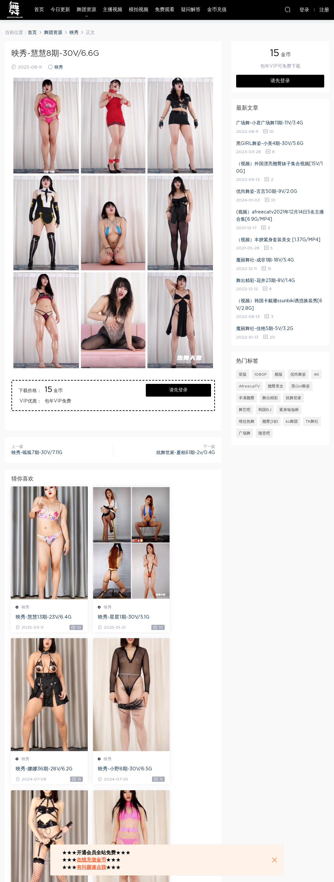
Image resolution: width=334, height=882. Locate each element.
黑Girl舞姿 (300, 386)
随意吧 (264, 433)
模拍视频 (138, 9)
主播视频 (112, 9)
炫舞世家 (293, 398)
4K (316, 374)
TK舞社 (312, 421)
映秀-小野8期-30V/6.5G (41, 770)
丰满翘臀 (246, 398)
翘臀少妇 (270, 421)
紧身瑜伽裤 (289, 410)
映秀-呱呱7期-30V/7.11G (36, 452)
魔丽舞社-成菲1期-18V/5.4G (265, 260)
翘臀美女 (275, 386)
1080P (260, 374)
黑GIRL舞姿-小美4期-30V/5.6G (269, 143)
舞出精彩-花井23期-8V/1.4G (265, 280)
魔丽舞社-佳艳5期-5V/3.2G (264, 328)
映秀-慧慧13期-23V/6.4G (42, 618)
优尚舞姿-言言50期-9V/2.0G (266, 191)
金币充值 (217, 9)
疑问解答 (191, 9)
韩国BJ (264, 410)
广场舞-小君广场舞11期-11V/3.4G (269, 123)
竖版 (243, 374)
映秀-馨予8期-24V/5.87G (111, 770)
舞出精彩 (270, 398)
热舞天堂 (14, 10)
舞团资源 (86, 9)
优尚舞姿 (298, 374)
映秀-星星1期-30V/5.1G (112, 617)
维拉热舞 (246, 421)
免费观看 (165, 9)
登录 (28, 818)
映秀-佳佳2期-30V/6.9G (181, 770)
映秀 (58, 67)
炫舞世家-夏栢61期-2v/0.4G (185, 452)
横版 (278, 374)
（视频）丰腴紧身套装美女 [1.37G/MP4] (278, 240)
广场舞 (244, 433)
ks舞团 (292, 421)
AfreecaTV (249, 386)
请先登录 (178, 390)
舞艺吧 (244, 410)
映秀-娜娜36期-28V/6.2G (182, 618)
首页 (39, 9)
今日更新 (60, 9)
